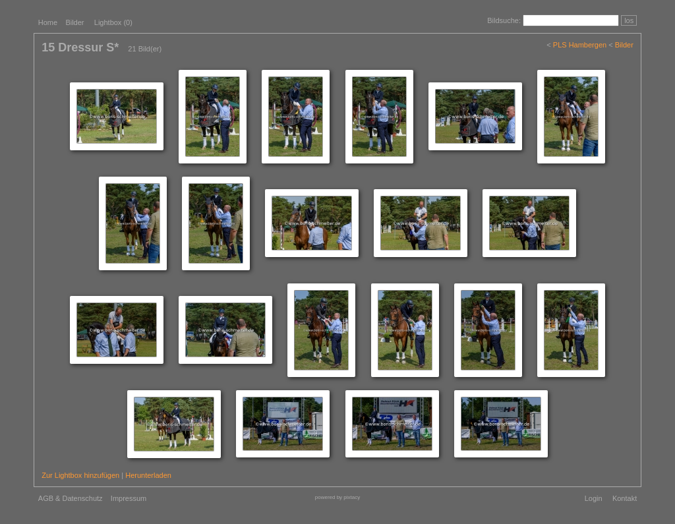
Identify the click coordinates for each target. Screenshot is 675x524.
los (628, 20)
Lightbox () (113, 22)
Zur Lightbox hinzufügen (80, 475)
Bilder (74, 22)
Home (47, 22)
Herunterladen (148, 475)
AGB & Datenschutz (70, 498)
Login (593, 498)
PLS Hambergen (579, 45)
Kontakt (624, 498)
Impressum (128, 498)
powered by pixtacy (337, 497)
